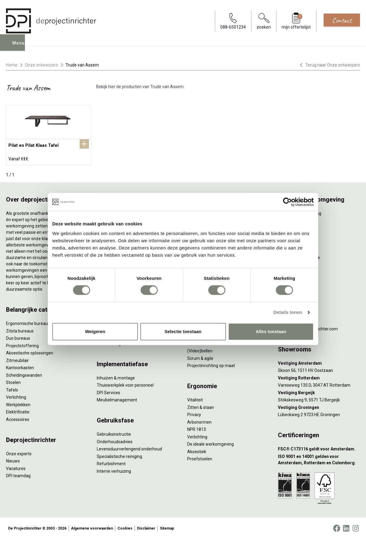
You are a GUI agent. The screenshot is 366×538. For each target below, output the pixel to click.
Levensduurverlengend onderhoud (129, 447)
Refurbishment (111, 462)
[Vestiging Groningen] (319, 406)
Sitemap (167, 527)
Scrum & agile (200, 357)
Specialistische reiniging (119, 455)
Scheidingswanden (24, 374)
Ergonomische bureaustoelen (34, 322)
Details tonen (287, 312)
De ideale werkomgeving (210, 443)
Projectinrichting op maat (211, 364)
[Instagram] (355, 527)
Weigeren (95, 331)
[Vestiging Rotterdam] (319, 377)
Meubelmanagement (117, 398)
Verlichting (16, 396)
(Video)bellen (199, 349)
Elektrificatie (17, 410)
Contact (342, 20)
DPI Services (108, 391)
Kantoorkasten (20, 366)
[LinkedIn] (346, 527)
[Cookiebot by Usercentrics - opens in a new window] (287, 201)
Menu (19, 47)
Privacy (194, 413)
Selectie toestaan (183, 331)
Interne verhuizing (114, 470)
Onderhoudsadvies (115, 440)
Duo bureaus (18, 337)
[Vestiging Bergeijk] (319, 391)
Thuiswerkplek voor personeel (125, 384)
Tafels (12, 388)
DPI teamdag (18, 474)
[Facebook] (336, 527)
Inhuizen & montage (116, 376)
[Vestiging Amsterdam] (319, 362)
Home (11, 65)
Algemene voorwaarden (92, 527)
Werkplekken (18, 403)
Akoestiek (196, 450)
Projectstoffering (22, 344)
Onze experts (19, 452)
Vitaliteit (195, 398)
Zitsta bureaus (20, 329)
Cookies (125, 527)
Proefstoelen (199, 457)
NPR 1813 (196, 428)
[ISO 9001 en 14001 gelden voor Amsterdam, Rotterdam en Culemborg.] (319, 458)
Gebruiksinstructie (114, 433)
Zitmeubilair (17, 359)
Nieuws (13, 459)
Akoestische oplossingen (29, 351)
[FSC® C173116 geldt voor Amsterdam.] (319, 448)
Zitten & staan (200, 406)
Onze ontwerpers (41, 65)
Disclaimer (146, 527)
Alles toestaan (271, 331)
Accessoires (17, 418)
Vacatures (16, 467)
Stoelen (13, 381)
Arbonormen (199, 421)
